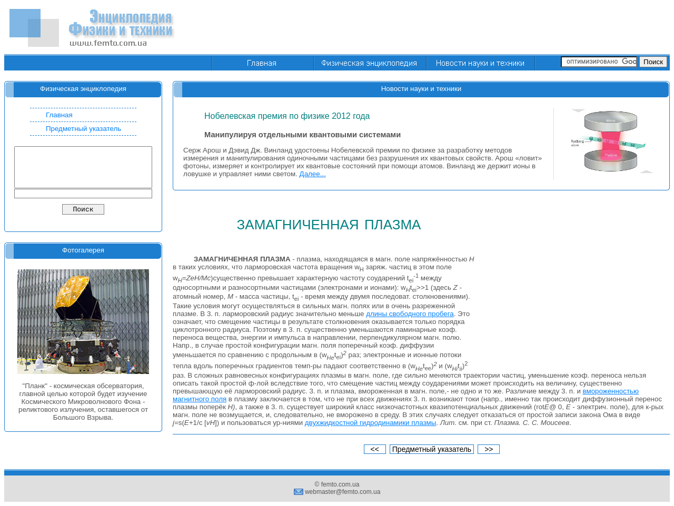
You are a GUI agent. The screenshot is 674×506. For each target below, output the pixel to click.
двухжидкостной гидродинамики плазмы (370, 423)
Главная (59, 115)
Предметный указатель (83, 129)
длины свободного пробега (410, 314)
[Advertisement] (478, 28)
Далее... (313, 174)
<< (374, 449)
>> (488, 449)
